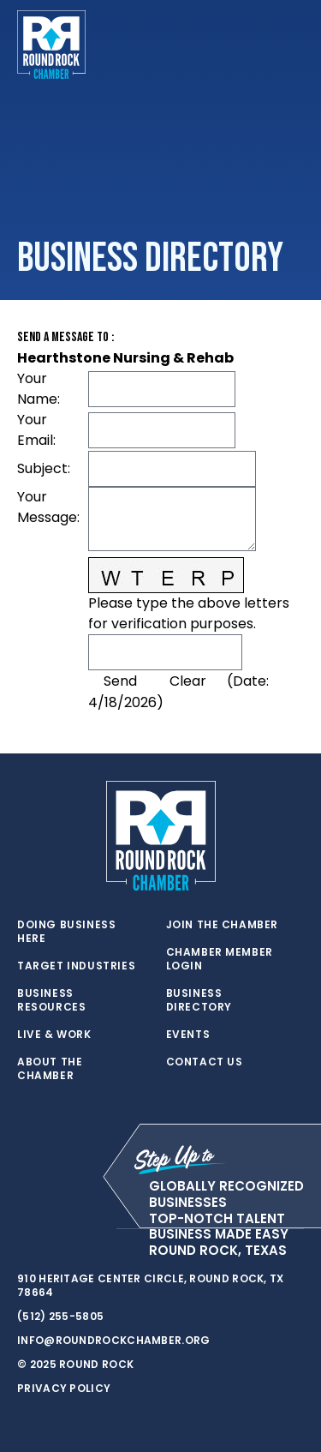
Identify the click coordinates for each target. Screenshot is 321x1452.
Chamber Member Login (219, 959)
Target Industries (76, 966)
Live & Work (54, 1034)
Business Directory (199, 1000)
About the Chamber (49, 1069)
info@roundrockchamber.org (114, 1340)
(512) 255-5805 (60, 1316)
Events (188, 1034)
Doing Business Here (66, 931)
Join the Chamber (222, 925)
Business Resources (51, 1000)
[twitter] (25, 1229)
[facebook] (59, 1229)
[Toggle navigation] (290, 44)
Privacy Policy (63, 1388)
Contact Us (204, 1062)
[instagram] (94, 1229)
